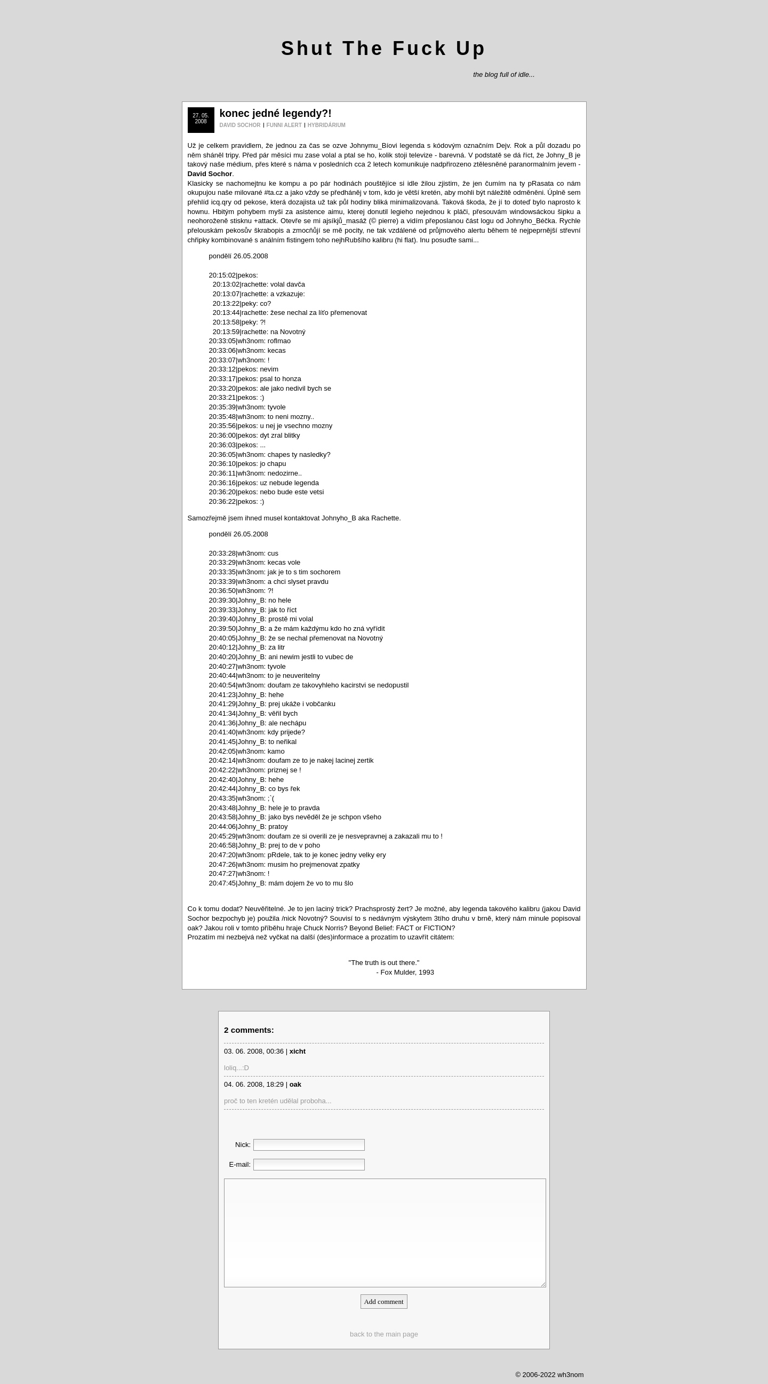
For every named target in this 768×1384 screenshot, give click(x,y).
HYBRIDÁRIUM (327, 125)
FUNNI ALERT (284, 125)
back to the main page (384, 1334)
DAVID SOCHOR (240, 125)
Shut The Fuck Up (384, 48)
